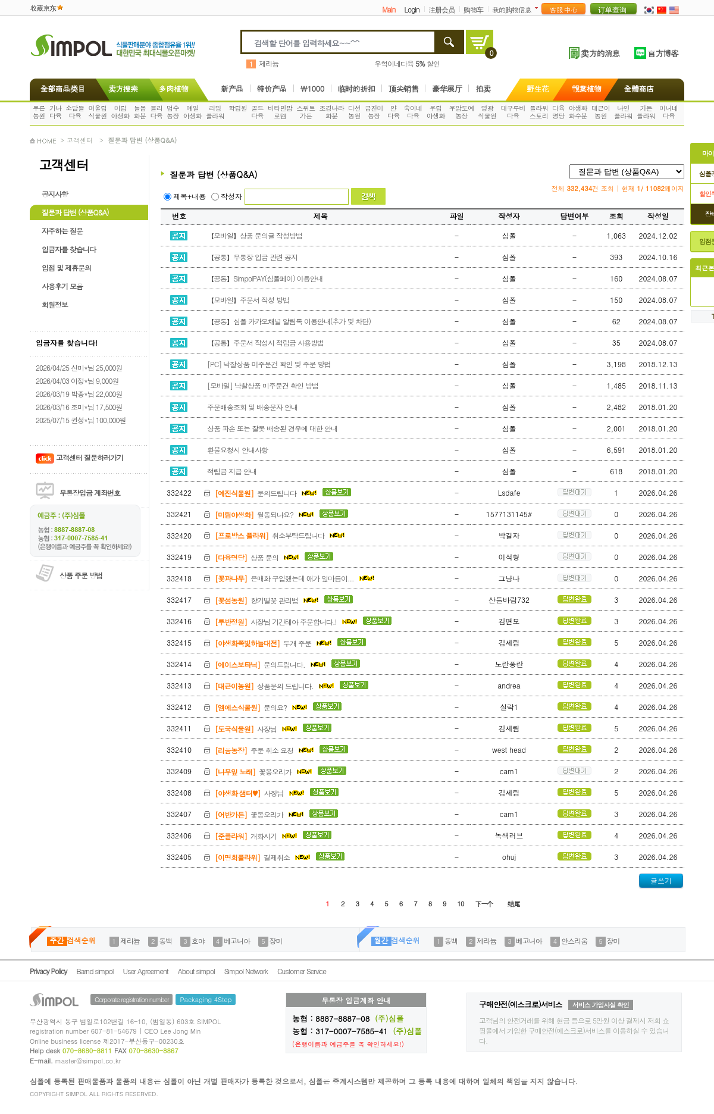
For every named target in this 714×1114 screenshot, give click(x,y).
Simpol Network (246, 971)
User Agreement (145, 971)
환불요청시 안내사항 (235, 450)
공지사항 (55, 194)
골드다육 (257, 112)
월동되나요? (260, 514)
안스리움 (574, 940)
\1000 (312, 88)
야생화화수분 (578, 112)
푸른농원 (39, 112)
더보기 (538, 8)
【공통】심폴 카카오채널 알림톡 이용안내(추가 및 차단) (287, 321)
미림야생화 (120, 112)
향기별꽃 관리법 (262, 600)
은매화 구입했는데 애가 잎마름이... (289, 578)
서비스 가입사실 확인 (600, 1004)
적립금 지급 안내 (229, 471)
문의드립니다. (265, 664)
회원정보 (55, 304)
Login (411, 9)
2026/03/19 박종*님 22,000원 (79, 394)
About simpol (196, 971)
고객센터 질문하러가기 (79, 457)
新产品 (232, 88)
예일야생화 (192, 112)
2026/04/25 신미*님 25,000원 (79, 367)
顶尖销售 (403, 88)
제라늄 (268, 63)
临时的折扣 (356, 88)
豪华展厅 (447, 88)
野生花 (538, 88)
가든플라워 (646, 112)
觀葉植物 (587, 88)
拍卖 (482, 88)
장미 (276, 940)
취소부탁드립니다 (274, 535)
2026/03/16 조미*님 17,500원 (79, 407)
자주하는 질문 (62, 231)
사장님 (251, 729)
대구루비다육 (512, 112)
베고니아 (237, 940)
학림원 (237, 108)
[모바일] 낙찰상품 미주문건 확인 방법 (260, 385)
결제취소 (258, 857)
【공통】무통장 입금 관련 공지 (250, 257)
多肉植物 (174, 88)
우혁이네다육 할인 (407, 63)
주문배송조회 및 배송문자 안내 (250, 407)
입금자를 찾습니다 (69, 249)
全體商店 (639, 88)
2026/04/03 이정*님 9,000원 (77, 380)
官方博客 (662, 53)
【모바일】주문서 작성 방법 (246, 300)
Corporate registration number (131, 999)
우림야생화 (436, 112)
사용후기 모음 (62, 286)
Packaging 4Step (205, 999)
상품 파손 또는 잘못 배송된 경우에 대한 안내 (270, 428)
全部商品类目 (60, 88)
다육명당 (558, 112)
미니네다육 (668, 112)
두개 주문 (268, 643)
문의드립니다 (261, 493)
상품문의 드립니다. (270, 686)
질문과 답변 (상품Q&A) (75, 212)
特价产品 (272, 88)
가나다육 (55, 112)
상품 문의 (252, 557)
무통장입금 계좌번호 (90, 492)
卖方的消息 (600, 53)
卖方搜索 (122, 88)
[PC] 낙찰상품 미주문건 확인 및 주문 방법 (266, 364)
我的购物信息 (511, 9)
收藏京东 (43, 7)
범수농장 (173, 112)
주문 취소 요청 (260, 750)
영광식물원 (487, 112)
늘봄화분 (140, 112)
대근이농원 (600, 112)
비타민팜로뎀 (280, 112)
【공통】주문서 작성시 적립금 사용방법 (263, 342)
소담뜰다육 (74, 112)
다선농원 (354, 112)
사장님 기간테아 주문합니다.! (281, 622)
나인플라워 (623, 112)
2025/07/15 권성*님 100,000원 (81, 420)
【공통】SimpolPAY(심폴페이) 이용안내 (263, 278)
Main (388, 9)
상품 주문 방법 (81, 575)
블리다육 (156, 112)
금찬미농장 (374, 112)
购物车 (473, 9)
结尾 (513, 903)
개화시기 (251, 836)
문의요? (256, 707)
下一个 (484, 903)
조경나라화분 (332, 112)
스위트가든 (305, 112)
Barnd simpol (94, 971)
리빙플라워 (215, 112)
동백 (165, 940)
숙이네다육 (413, 112)
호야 (198, 940)
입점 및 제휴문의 (66, 267)
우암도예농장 (461, 112)
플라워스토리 (539, 112)
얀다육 (393, 112)
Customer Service (301, 971)
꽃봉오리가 (259, 771)
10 (461, 903)
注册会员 (441, 9)
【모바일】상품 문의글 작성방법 (252, 235)
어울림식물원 (97, 112)
